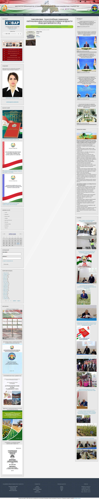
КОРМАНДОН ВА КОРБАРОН (12, 102)
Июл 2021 (5, 281)
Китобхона (63, 14)
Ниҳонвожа (4, 256)
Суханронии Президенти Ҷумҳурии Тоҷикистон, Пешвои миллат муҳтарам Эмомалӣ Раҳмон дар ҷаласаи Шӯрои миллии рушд (86, 106)
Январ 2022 (5, 289)
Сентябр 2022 (5, 298)
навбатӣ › (14, 300)
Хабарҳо (28, 14)
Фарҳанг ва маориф (37, 489)
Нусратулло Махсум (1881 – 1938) (13, 57)
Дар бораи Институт (37, 14)
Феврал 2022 (5, 290)
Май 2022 (5, 294)
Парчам (61, 487)
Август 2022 (5, 297)
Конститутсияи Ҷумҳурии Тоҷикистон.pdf (11, 139)
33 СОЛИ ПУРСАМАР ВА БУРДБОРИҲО (86, 438)
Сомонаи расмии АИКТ (13, 486)
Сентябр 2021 (5, 283)
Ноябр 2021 (5, 286)
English (72, 9)
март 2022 (5, 291)
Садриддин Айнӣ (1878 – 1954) (13, 49)
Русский (67, 9)
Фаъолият (46, 14)
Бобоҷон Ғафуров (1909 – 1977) (13, 51)
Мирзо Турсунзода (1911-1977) (13, 53)
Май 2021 (5, 278)
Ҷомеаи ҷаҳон (37, 491)
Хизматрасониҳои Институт (87, 132)
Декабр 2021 (5, 287)
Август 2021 (5, 282)
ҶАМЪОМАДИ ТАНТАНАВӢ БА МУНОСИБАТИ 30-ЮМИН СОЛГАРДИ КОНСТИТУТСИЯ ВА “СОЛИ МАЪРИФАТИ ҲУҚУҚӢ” (87, 324)
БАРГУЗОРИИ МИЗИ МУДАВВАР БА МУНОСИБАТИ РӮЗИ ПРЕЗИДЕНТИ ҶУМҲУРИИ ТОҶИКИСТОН (86, 287)
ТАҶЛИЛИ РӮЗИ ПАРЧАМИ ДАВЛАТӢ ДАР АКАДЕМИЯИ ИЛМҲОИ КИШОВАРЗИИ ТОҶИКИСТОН (86, 252)
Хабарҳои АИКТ (13, 487)
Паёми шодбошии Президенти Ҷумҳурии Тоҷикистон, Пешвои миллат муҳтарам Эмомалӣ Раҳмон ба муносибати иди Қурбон (87, 56)
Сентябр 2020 (5, 274)
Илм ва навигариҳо (13, 490)
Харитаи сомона (89, 1)
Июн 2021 (5, 279)
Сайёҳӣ (37, 490)
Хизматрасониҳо (55, 14)
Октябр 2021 (5, 285)
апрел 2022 (5, 293)
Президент (12, 14)
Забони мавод (39, 31)
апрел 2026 (12, 234)
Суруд (61, 489)
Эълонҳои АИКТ (13, 489)
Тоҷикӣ (62, 9)
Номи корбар (5, 252)
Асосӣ (82, 1)
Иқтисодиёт (37, 487)
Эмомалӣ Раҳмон (13, 55)
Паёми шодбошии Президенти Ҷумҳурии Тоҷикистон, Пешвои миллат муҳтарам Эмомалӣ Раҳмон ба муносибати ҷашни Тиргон (87, 23)
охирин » (18, 300)
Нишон (61, 486)
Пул (61, 490)
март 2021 (5, 275)
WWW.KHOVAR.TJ (12, 29)
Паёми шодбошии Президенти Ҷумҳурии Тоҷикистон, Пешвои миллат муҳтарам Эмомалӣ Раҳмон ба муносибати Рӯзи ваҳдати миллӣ (86, 33)
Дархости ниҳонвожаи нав (8, 260)
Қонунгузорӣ (20, 14)
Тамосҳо (96, 1)
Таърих (37, 486)
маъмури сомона (77, 498)
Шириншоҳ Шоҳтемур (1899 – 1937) (13, 59)
